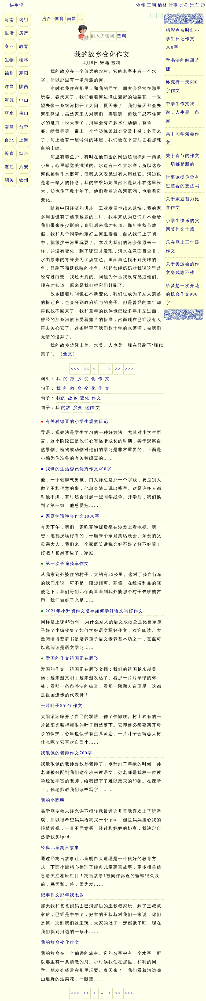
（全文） (68, 354)
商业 (9, 46)
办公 (184, 5)
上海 (24, 140)
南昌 (9, 126)
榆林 (162, 5)
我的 (61, 398)
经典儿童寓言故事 (60, 847)
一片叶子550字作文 (62, 705)
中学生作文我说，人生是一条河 (183, 112)
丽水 (9, 113)
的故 (66, 407)
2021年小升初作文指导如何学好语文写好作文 (94, 611)
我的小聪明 (53, 800)
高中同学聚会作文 (183, 138)
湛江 (9, 167)
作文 (96, 398)
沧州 (141, 5)
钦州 (24, 180)
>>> (129, 368)
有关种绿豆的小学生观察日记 (77, 421)
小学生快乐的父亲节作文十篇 (183, 224)
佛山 (24, 113)
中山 (24, 100)
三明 (152, 5)
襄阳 (24, 73)
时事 (173, 5)
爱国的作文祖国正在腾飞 (72, 658)
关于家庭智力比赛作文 (183, 203)
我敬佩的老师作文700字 (66, 753)
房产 (24, 33)
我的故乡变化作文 (60, 942)
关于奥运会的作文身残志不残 (183, 268)
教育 (24, 46)
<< (86, 368)
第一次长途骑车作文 (67, 563)
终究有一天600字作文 (182, 86)
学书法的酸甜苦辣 (183, 64)
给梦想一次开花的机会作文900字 (183, 294)
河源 (9, 100)
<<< (75, 368)
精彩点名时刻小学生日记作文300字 (183, 38)
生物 (9, 60)
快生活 (12, 5)
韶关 (9, 180)
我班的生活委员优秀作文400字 (79, 469)
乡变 (78, 407)
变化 (85, 398)
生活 (9, 33)
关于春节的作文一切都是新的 (183, 159)
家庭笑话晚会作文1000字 (73, 516)
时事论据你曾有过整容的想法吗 (183, 181)
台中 (24, 126)
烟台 (24, 153)
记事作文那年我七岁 (62, 895)
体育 (59, 18)
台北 (9, 140)
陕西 (24, 86)
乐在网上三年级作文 (183, 246)
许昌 (9, 86)
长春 (9, 153)
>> (118, 368)
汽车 (195, 5)
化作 (89, 407)
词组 (24, 19)
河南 (9, 19)
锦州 (9, 73)
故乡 (73, 398)
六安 (24, 167)
